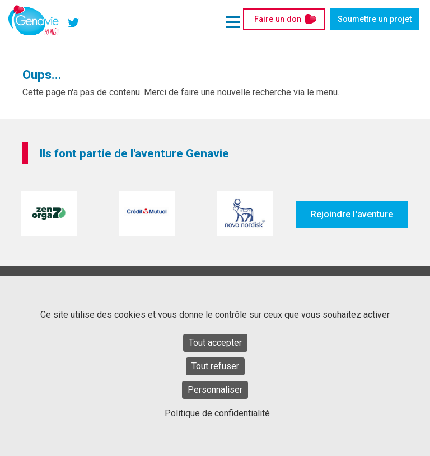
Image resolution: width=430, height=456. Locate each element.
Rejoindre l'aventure (351, 214)
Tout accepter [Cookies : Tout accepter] (215, 342)
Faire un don (277, 19)
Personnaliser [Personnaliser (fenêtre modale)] (215, 389)
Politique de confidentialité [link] (217, 413)
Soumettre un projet (375, 19)
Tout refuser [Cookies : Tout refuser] (215, 366)
